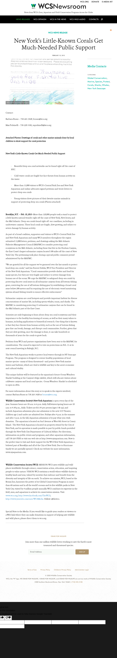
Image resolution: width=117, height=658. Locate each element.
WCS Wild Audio (77, 20)
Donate (95, 2)
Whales (105, 85)
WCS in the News (58, 20)
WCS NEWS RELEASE (57, 32)
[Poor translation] (8, 618)
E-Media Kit (107, 2)
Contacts (93, 20)
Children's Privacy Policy (62, 570)
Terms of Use (32, 570)
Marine (90, 81)
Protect (106, 81)
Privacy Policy (45, 570)
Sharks (98, 85)
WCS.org (84, 2)
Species (98, 81)
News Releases (24, 20)
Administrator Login (82, 570)
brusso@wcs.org (49, 394)
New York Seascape (96, 88)
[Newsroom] (58, 7)
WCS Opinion (40, 20)
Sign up (82, 552)
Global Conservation (97, 78)
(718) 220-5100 (76, 582)
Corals (90, 85)
